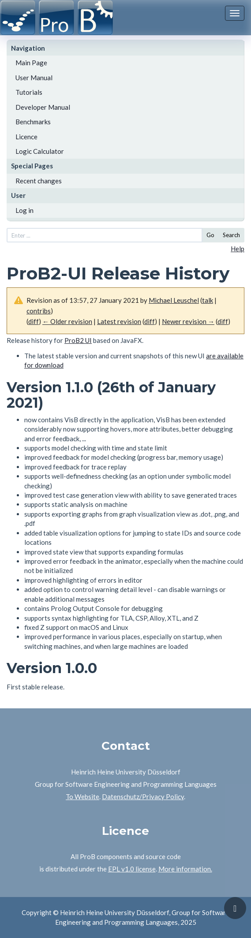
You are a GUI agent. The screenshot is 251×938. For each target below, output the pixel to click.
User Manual (33, 78)
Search (231, 234)
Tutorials (28, 92)
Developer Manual (42, 107)
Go (210, 234)
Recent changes (38, 181)
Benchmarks (33, 122)
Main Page (31, 63)
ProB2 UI (78, 340)
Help (237, 249)
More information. (185, 869)
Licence (26, 137)
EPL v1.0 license (132, 869)
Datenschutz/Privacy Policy (143, 796)
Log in (24, 210)
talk (207, 300)
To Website (82, 796)
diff (222, 321)
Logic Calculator (39, 151)
